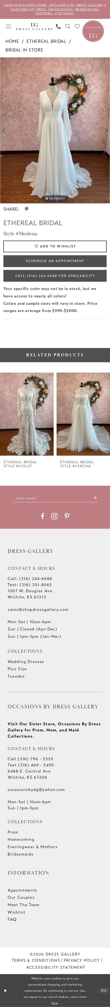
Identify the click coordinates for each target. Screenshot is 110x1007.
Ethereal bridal (46, 41)
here (55, 1003)
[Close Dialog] (5, 990)
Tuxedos (16, 676)
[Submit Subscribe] (95, 498)
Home (12, 41)
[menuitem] (8, 26)
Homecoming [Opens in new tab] (21, 839)
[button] (8, 26)
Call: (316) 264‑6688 (30, 578)
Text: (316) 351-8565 (30, 584)
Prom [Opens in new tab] (13, 832)
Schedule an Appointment (55, 261)
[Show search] (68, 26)
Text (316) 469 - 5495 (31, 765)
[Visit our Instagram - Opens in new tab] (54, 516)
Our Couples (21, 897)
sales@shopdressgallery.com (38, 609)
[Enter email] (55, 498)
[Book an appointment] (93, 30)
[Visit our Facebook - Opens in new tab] (42, 516)
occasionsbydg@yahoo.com (36, 789)
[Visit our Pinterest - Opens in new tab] (67, 516)
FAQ (12, 919)
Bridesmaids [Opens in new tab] (20, 854)
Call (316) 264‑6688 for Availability (55, 276)
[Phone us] (58, 26)
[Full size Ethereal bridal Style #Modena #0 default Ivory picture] (55, 130)
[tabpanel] (55, 130)
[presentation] (27, 414)
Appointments (23, 890)
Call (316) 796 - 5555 (31, 758)
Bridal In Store (24, 50)
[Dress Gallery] (34, 26)
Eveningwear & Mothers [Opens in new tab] (33, 846)
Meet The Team (24, 904)
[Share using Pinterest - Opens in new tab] (26, 209)
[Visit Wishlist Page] (77, 26)
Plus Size (17, 668)
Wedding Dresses (26, 661)
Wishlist (16, 912)
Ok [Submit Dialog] (104, 990)
